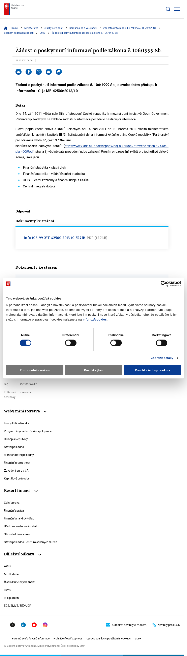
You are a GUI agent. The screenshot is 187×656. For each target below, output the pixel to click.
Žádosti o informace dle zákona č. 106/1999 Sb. (129, 28)
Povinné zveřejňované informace (31, 638)
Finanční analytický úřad (19, 518)
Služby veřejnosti (53, 28)
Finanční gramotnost (17, 462)
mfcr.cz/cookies (95, 319)
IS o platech (11, 597)
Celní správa (12, 502)
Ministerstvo (31, 28)
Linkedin (23, 624)
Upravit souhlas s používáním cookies (109, 638)
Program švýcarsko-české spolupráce (28, 431)
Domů (14, 28)
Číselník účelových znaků (19, 582)
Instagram (45, 624)
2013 (42, 33)
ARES (7, 566)
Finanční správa (14, 510)
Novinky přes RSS (166, 625)
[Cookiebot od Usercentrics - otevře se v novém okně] (163, 284)
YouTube (34, 624)
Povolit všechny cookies (152, 370)
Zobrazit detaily (162, 358)
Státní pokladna (14, 447)
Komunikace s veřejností (83, 28)
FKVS (7, 590)
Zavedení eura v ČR (16, 470)
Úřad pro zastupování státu (21, 526)
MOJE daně (11, 574)
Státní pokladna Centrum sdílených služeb (30, 542)
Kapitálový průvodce (17, 478)
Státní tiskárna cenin (17, 534)
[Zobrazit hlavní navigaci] (177, 9)
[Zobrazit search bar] (168, 9)
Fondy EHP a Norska (16, 423)
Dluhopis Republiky (16, 439)
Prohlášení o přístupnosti (68, 638)
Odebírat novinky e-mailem (126, 625)
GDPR (138, 638)
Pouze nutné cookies (35, 370)
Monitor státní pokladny (19, 454)
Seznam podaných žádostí (19, 33)
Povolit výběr (93, 370)
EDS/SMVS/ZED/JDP (17, 605)
